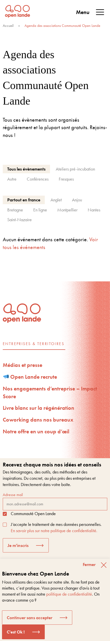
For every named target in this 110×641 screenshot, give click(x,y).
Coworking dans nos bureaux (38, 419)
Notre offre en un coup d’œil (36, 431)
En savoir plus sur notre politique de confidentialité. (54, 530)
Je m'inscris (18, 545)
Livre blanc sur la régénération (38, 408)
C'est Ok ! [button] (16, 632)
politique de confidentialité (69, 594)
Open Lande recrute (30, 376)
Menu (90, 12)
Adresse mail (55, 501)
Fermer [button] (89, 564)
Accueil (8, 25)
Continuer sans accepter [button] (29, 617)
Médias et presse (22, 365)
